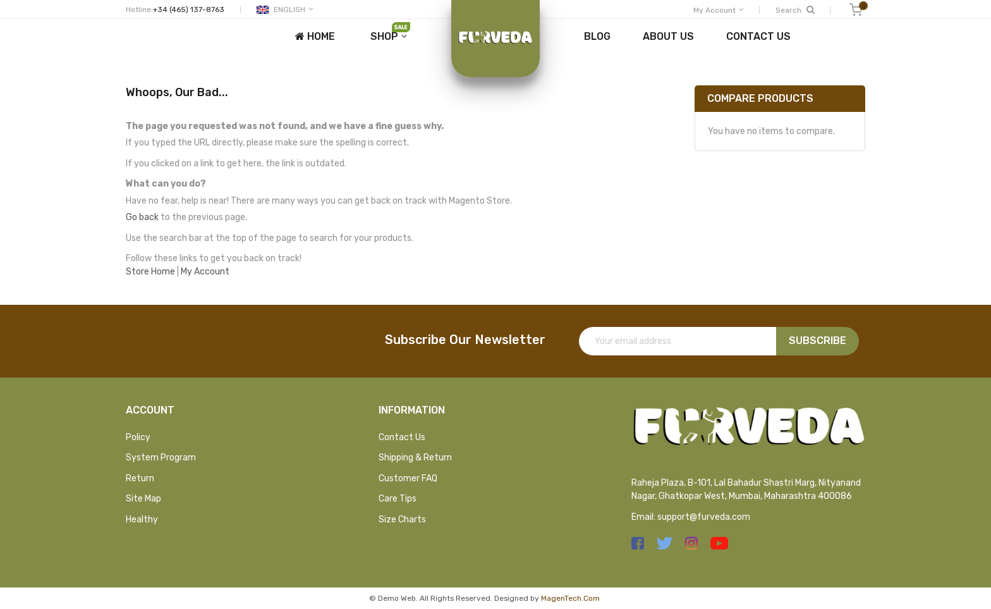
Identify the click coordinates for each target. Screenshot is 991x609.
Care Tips (397, 498)
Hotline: (139, 9)
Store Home (150, 271)
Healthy (142, 519)
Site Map (143, 498)
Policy (138, 437)
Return (140, 478)
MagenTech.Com (570, 598)
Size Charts (402, 519)
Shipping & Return (415, 457)
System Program (161, 457)
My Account (205, 271)
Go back (142, 217)
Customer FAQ (408, 478)
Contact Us (402, 437)
